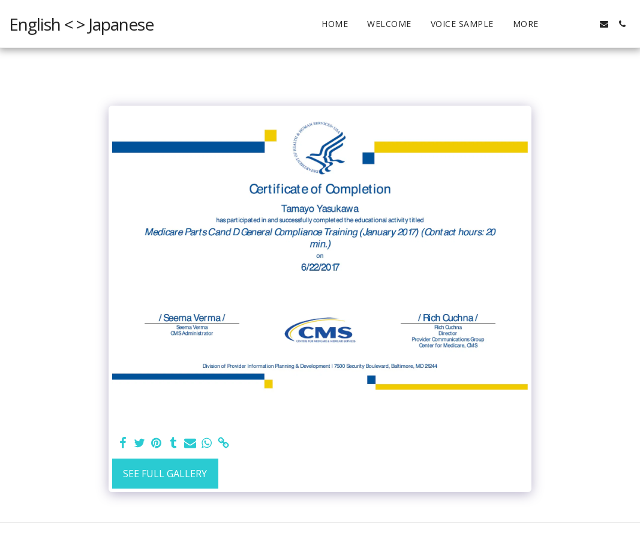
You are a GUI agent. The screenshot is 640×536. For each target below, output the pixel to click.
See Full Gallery (165, 473)
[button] (586, 24)
